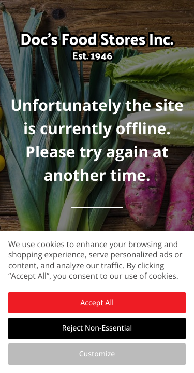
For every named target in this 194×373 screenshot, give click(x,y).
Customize (97, 354)
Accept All (97, 303)
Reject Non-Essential (97, 328)
